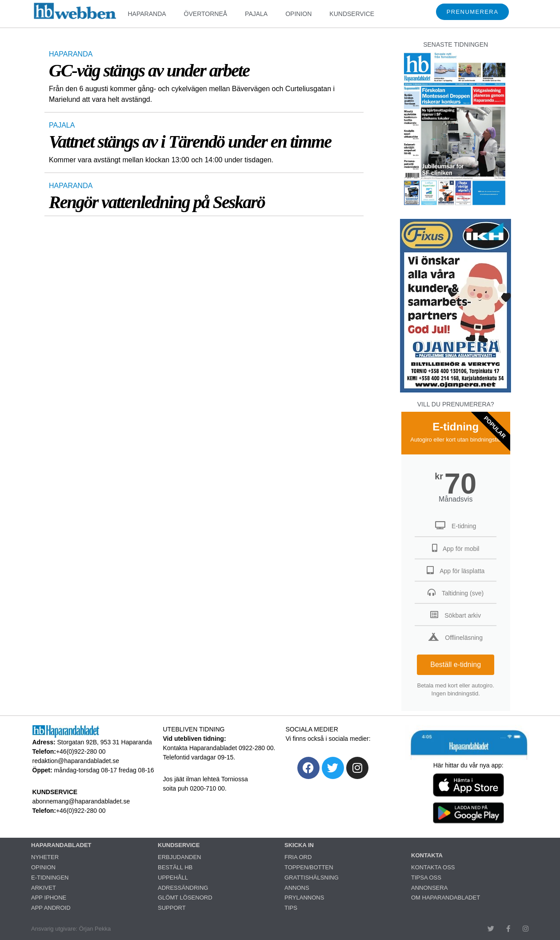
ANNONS (296, 887)
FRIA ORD (298, 857)
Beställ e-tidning (455, 664)
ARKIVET (43, 887)
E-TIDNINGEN (50, 877)
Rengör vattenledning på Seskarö (157, 202)
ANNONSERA (429, 887)
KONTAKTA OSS (433, 867)
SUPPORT (172, 907)
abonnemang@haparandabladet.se (81, 801)
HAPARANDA (147, 13)
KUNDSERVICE (351, 13)
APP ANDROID (51, 907)
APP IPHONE (48, 897)
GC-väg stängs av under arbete (149, 70)
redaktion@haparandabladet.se (76, 760)
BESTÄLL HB (175, 867)
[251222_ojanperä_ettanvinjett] (455, 390)
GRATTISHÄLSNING (311, 877)
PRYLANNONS (304, 897)
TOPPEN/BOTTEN (308, 867)
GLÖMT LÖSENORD (185, 897)
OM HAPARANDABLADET (445, 897)
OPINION (298, 13)
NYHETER (45, 857)
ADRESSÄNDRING (183, 887)
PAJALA (256, 13)
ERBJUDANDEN (179, 857)
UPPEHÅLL (173, 877)
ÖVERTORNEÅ (206, 13)
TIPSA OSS (426, 877)
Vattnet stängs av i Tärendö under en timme (190, 142)
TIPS (290, 907)
